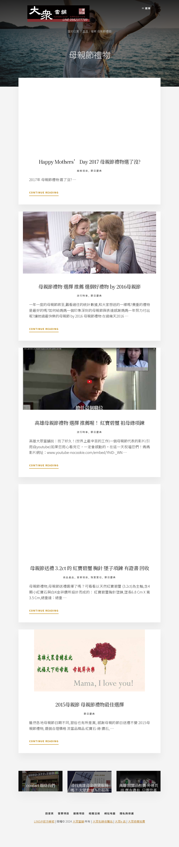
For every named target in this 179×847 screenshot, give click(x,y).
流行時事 (82, 295)
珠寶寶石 (96, 583)
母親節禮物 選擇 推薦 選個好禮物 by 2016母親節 (89, 286)
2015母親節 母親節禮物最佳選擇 (89, 710)
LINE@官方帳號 (44, 835)
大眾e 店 (120, 835)
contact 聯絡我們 (40, 791)
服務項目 (82, 170)
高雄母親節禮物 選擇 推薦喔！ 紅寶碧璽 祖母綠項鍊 (89, 422)
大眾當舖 (78, 835)
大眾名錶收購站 (103, 835)
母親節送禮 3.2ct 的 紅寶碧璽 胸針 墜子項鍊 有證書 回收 (89, 571)
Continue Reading (44, 193)
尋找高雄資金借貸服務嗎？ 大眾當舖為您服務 (89, 793)
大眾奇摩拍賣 (136, 835)
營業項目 (82, 583)
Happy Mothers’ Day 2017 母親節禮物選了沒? (90, 161)
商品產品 (68, 583)
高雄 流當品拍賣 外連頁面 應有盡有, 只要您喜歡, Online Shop (138, 794)
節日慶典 (96, 170)
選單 (148, 8)
